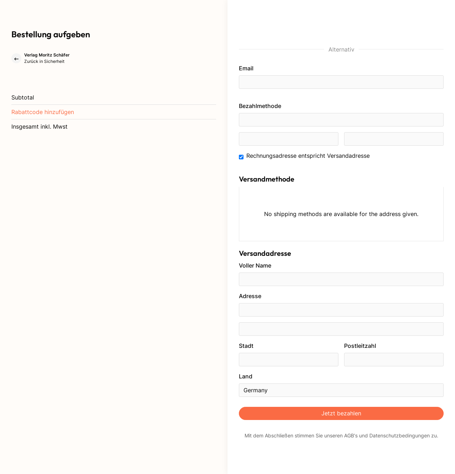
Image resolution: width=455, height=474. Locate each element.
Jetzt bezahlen (341, 413)
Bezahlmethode (260, 105)
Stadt (246, 345)
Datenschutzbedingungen (399, 435)
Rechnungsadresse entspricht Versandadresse (308, 155)
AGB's (351, 435)
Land (245, 376)
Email (246, 68)
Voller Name (255, 265)
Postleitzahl (360, 345)
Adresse (250, 296)
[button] (42, 112)
